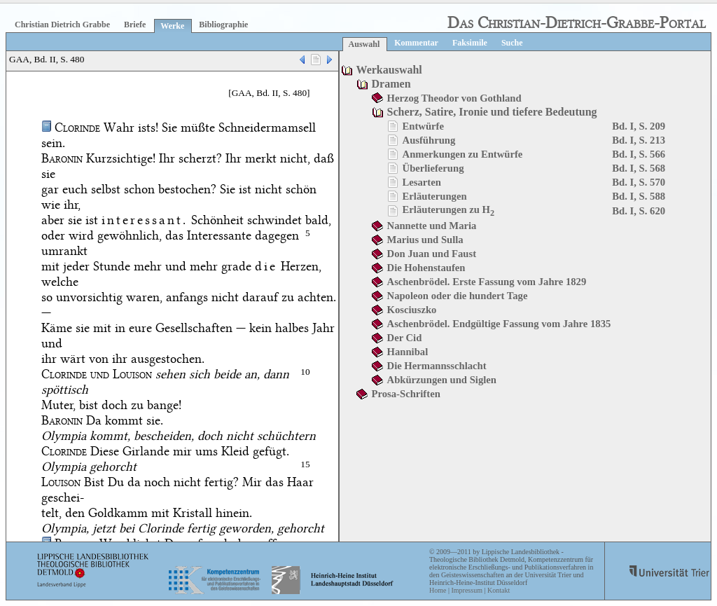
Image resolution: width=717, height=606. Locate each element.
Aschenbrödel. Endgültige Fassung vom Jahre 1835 (499, 323)
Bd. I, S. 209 (638, 126)
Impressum (466, 590)
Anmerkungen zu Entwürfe (463, 154)
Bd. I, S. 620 (638, 210)
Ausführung (429, 140)
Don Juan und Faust (431, 253)
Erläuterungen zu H (449, 209)
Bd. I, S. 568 (638, 168)
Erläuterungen (435, 196)
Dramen (391, 84)
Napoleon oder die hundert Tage (457, 295)
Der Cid (404, 337)
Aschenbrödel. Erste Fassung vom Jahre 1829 (487, 281)
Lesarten (422, 182)
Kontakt (498, 590)
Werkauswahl (389, 70)
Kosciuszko (412, 309)
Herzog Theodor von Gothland (454, 98)
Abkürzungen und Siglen (441, 379)
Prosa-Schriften (406, 393)
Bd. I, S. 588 (638, 196)
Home (437, 590)
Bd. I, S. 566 (638, 154)
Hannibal (408, 351)
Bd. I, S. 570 (638, 182)
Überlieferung (433, 168)
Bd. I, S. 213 (638, 140)
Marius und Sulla (425, 239)
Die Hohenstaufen (426, 267)
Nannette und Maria (432, 225)
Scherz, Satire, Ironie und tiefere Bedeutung (492, 112)
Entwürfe (423, 126)
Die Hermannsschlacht (437, 365)
